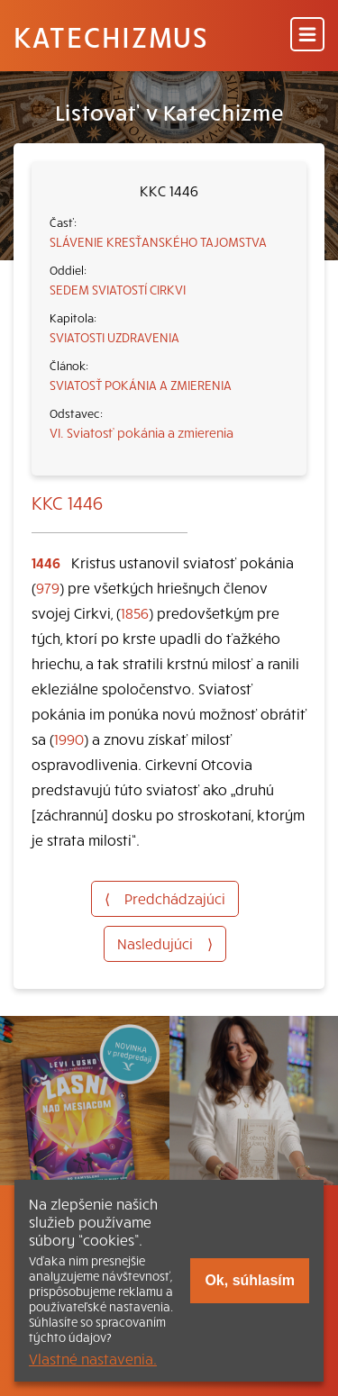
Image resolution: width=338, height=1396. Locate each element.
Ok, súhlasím (250, 1280)
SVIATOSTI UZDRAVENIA (114, 337)
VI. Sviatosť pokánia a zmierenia (141, 432)
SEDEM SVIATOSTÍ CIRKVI (118, 289)
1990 (69, 739)
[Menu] (307, 35)
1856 (135, 612)
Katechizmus (111, 36)
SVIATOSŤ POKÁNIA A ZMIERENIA (141, 384)
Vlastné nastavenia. (93, 1358)
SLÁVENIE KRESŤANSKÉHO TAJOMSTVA (158, 241)
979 (47, 587)
